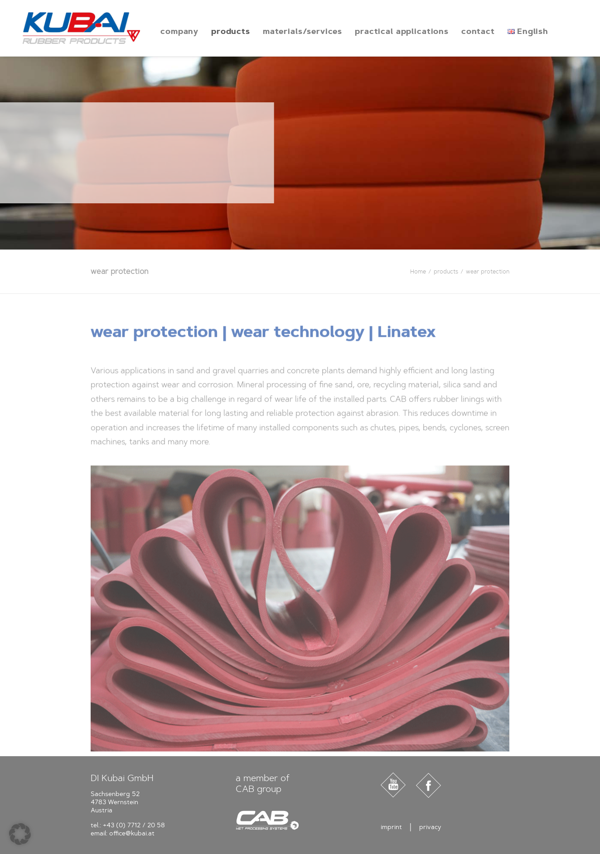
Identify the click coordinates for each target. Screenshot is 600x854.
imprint (391, 827)
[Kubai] (73, 28)
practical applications (385, 31)
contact (462, 31)
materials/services (286, 31)
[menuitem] (163, 31)
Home (418, 271)
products (214, 31)
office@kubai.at (132, 833)
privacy (430, 827)
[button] (20, 834)
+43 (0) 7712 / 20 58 (134, 825)
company (163, 31)
